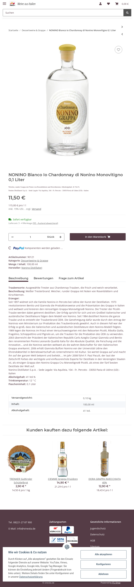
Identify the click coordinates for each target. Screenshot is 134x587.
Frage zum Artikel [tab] (71, 278)
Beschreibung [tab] (18, 278)
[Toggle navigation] (4, 2)
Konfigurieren (103, 564)
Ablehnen (103, 574)
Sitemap (95, 546)
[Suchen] (63, 12)
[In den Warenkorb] (98, 236)
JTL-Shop (116, 582)
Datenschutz (97, 534)
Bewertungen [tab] (43, 278)
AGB (92, 540)
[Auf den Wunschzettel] (118, 49)
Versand (36, 209)
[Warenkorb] (122, 3)
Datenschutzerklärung (31, 576)
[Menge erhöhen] (60, 237)
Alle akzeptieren (103, 554)
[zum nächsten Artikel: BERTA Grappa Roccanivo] (122, 26)
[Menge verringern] (12, 237)
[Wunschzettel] (108, 3)
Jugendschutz (98, 528)
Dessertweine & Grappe (34, 260)
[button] (100, 3)
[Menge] (30, 237)
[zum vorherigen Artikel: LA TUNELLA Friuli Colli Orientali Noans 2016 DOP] (122, 34)
